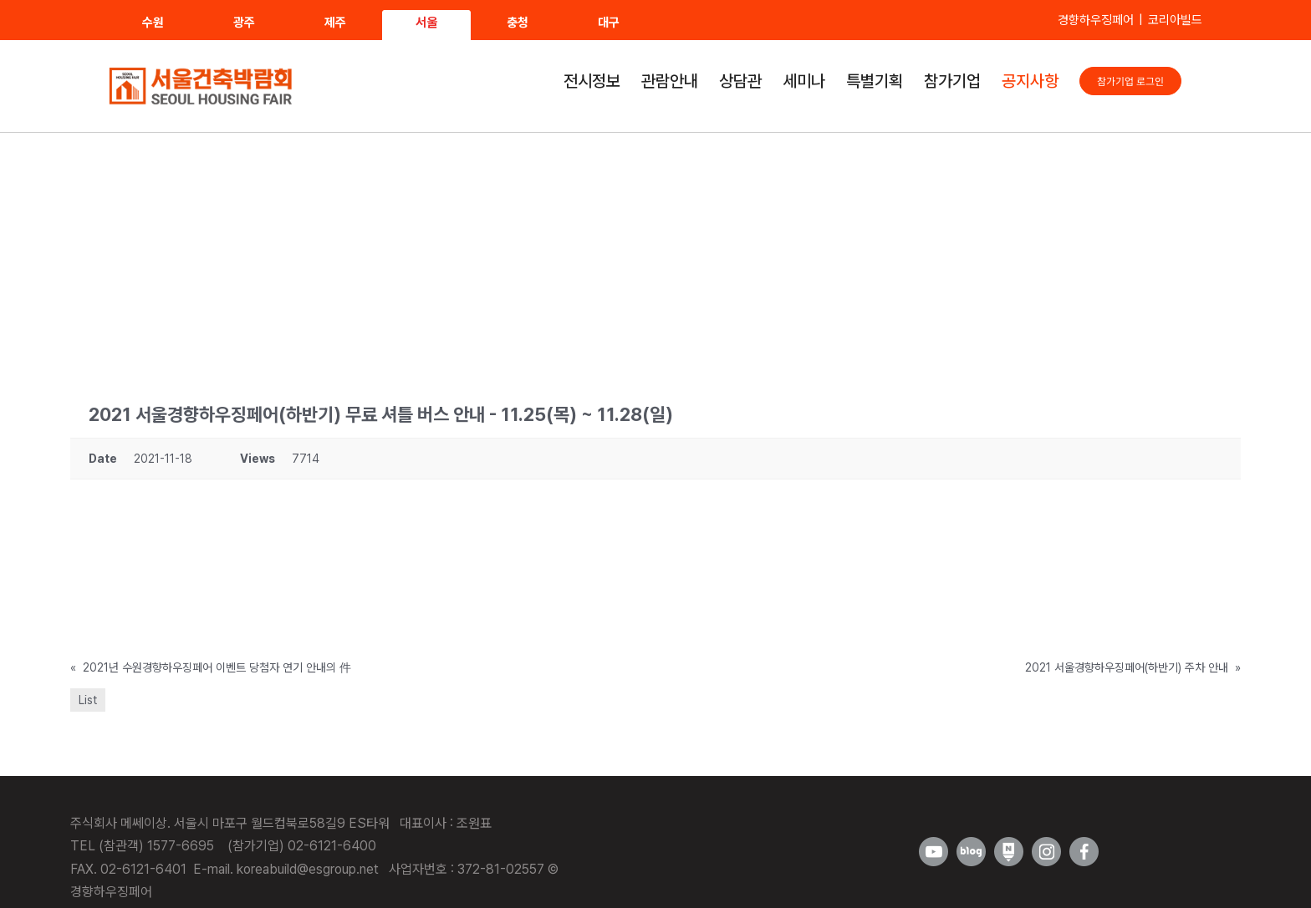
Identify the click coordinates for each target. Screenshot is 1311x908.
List (88, 700)
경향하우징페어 (1096, 20)
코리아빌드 (1175, 20)
